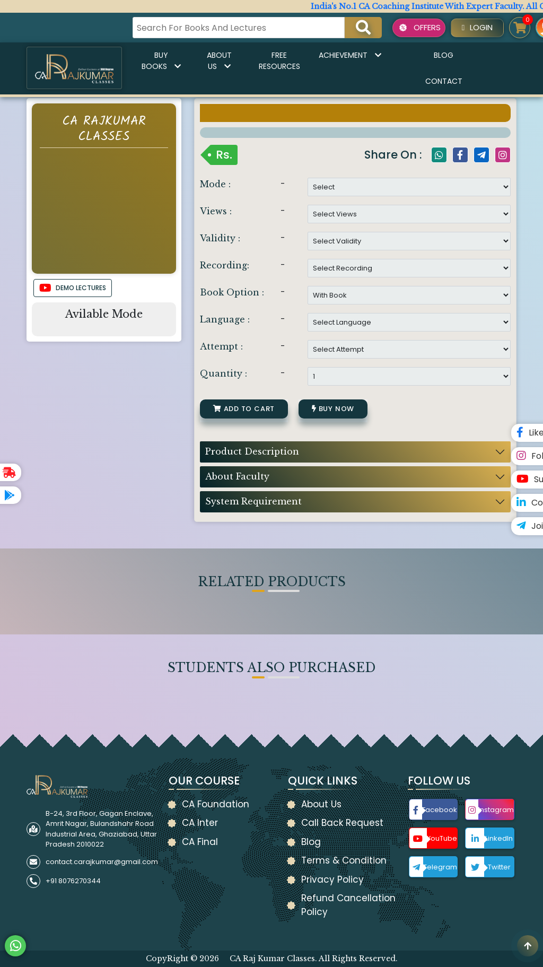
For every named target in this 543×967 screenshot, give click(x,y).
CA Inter (200, 822)
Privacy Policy (332, 879)
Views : (216, 211)
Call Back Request (342, 822)
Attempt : (221, 346)
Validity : (220, 238)
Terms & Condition (344, 860)
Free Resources (279, 61)
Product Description (252, 451)
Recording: (224, 265)
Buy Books (161, 61)
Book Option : (232, 292)
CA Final (200, 841)
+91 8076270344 (73, 881)
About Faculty (237, 476)
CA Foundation (215, 804)
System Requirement (253, 501)
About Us (219, 61)
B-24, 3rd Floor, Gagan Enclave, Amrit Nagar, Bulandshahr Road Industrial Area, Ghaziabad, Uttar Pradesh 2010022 (101, 829)
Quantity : (223, 373)
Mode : (215, 184)
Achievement (350, 55)
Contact (443, 81)
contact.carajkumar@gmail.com (102, 862)
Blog (443, 55)
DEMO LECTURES (72, 288)
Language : (225, 319)
